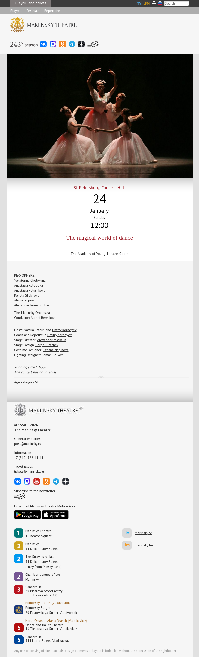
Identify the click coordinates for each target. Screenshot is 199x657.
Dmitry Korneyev (64, 330)
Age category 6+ (26, 382)
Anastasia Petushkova (29, 290)
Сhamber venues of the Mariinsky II (42, 577)
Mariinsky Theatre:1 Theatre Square (38, 533)
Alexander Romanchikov (32, 305)
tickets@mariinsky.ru (29, 471)
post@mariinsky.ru (27, 443)
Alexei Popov (24, 300)
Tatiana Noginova (56, 350)
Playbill (16, 10)
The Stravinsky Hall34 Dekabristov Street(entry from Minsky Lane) (43, 561)
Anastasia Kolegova (28, 285)
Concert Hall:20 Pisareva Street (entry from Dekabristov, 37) (44, 591)
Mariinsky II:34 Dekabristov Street (41, 546)
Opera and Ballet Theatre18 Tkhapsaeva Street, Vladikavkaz (51, 627)
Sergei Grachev (46, 345)
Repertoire (52, 10)
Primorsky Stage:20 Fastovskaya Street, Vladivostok (47, 610)
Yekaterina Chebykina (30, 280)
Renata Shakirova (26, 295)
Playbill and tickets (30, 3)
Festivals (33, 10)
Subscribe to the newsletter (34, 491)
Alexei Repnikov (43, 317)
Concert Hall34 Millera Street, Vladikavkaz (47, 639)
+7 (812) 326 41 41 (28, 457)
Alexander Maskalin (51, 340)
